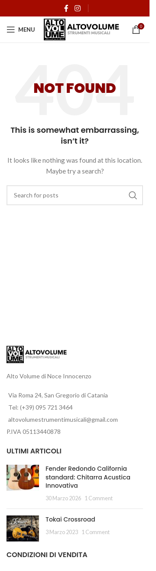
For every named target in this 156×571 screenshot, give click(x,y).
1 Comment (98, 498)
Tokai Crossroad (70, 519)
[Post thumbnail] (22, 483)
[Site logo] (82, 29)
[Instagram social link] (77, 8)
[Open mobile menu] (20, 29)
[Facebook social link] (66, 8)
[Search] (74, 195)
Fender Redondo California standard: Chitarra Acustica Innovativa (88, 477)
